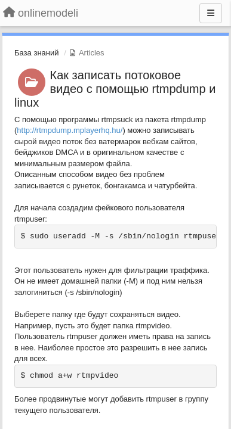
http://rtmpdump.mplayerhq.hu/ (69, 130)
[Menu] (210, 13)
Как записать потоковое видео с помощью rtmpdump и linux (114, 89)
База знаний (36, 52)
